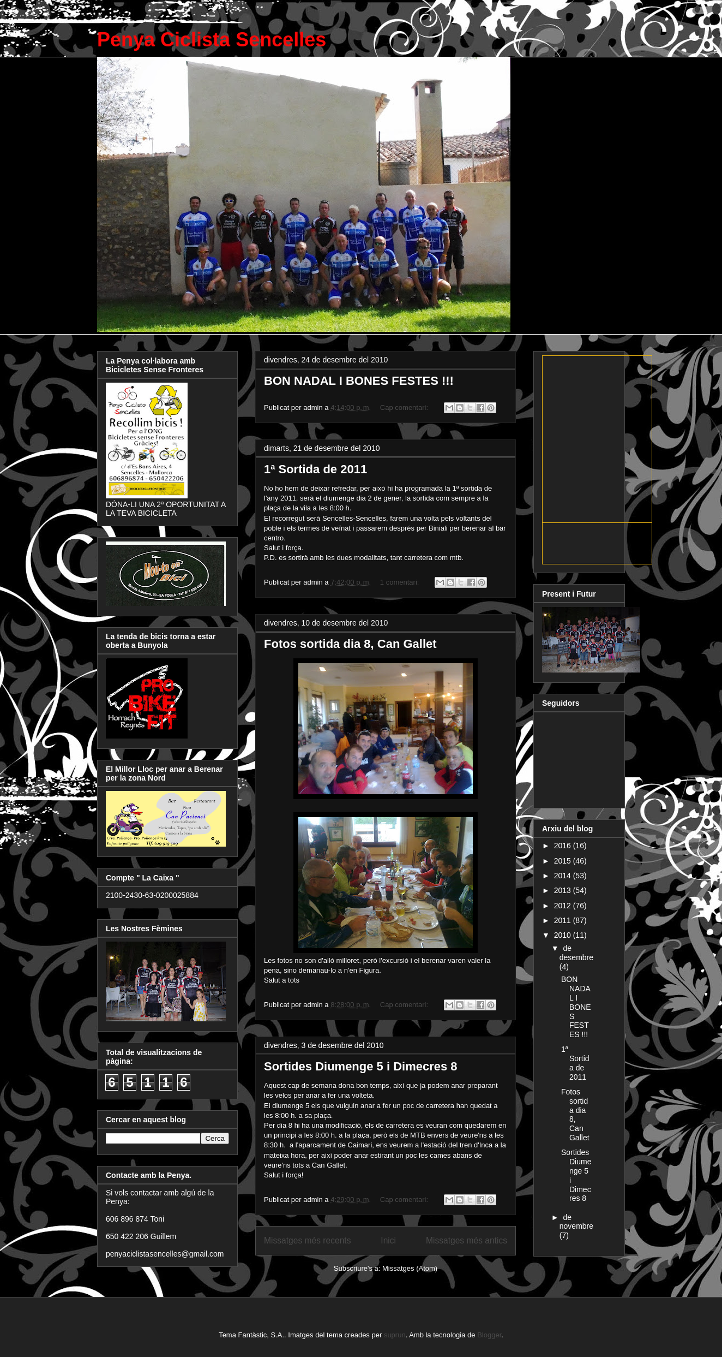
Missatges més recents (307, 1240)
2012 (563, 905)
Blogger (489, 1335)
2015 (563, 860)
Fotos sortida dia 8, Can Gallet (350, 644)
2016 (563, 845)
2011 (563, 920)
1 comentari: (400, 582)
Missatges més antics (466, 1240)
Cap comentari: (405, 407)
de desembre (576, 953)
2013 (563, 890)
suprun (395, 1335)
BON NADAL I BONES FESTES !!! (359, 381)
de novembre (576, 1222)
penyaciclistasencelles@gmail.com (165, 1253)
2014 (563, 875)
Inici (388, 1240)
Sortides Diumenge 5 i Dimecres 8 (361, 1066)
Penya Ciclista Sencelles (211, 39)
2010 (563, 935)
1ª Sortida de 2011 (315, 469)
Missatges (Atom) (409, 1268)
